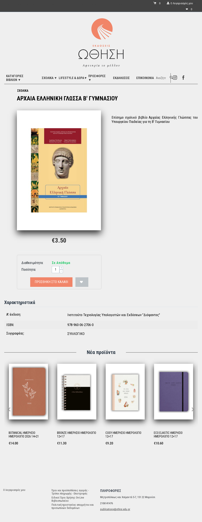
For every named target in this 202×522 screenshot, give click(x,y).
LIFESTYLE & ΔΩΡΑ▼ (73, 78)
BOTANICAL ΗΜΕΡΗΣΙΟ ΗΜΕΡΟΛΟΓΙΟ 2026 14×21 (24, 434)
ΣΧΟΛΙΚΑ (22, 90)
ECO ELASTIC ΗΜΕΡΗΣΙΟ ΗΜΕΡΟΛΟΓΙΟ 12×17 (168, 434)
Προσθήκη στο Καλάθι (51, 282)
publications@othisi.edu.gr (115, 509)
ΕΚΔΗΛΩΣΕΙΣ (121, 78)
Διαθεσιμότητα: (32, 263)
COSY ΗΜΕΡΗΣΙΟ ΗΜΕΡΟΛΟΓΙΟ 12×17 (123, 434)
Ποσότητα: (28, 269)
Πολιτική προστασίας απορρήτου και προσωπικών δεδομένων (73, 506)
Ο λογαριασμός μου (14, 489)
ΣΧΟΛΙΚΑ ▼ (49, 78)
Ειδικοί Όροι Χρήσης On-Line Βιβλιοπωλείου (68, 499)
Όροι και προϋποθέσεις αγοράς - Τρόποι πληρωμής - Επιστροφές (70, 492)
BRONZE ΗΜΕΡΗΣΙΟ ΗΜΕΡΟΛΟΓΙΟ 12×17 (76, 434)
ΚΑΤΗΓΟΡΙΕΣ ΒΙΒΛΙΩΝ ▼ (14, 78)
